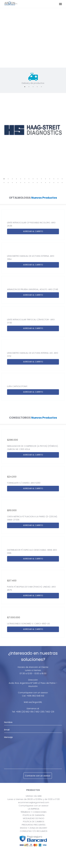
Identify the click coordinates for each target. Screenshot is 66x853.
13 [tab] (53, 178)
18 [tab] (12, 182)
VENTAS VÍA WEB (34, 796)
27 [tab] (49, 182)
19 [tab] (16, 182)
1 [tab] (24, 86)
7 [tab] (29, 178)
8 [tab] (33, 178)
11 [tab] (45, 178)
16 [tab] (4, 182)
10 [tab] (41, 178)
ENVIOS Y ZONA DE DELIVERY (33, 827)
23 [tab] (33, 182)
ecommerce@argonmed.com (33, 802)
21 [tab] (24, 182)
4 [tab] (37, 86)
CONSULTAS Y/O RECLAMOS (33, 831)
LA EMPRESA (33, 808)
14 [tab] (58, 178)
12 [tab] (49, 178)
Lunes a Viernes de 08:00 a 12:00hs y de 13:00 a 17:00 (33, 799)
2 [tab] (29, 86)
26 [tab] (45, 182)
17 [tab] (8, 182)
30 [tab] (62, 182)
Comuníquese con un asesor (33, 805)
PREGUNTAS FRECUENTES (33, 824)
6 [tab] (24, 178)
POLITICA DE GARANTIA (34, 815)
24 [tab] (37, 182)
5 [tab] (41, 86)
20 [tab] (20, 182)
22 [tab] (29, 182)
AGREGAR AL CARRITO (33, 231)
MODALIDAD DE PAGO (33, 818)
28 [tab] (53, 182)
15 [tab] (62, 178)
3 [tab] (33, 86)
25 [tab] (41, 182)
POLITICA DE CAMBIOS (33, 821)
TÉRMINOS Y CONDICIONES (33, 811)
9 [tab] (37, 178)
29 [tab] (58, 182)
